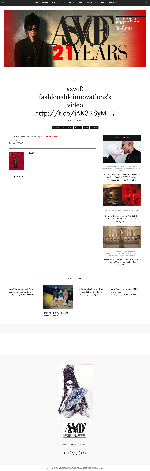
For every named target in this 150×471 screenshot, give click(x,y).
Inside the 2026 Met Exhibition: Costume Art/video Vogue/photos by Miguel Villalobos (121, 261)
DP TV (71, 3)
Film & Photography (129, 253)
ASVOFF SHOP (91, 3)
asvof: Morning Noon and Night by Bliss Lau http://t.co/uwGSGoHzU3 (125, 291)
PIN (86, 127)
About (102, 3)
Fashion (45, 3)
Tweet (75, 80)
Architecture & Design (125, 251)
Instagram (119, 169)
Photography (129, 169)
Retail (138, 169)
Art (53, 3)
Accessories (112, 167)
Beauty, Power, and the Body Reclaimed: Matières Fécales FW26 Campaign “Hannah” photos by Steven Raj (122, 177)
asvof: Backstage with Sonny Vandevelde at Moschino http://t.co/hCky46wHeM (21, 291)
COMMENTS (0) (58, 127)
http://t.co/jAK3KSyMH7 (48, 136)
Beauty (121, 167)
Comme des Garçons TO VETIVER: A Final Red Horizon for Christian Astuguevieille (122, 218)
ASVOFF (80, 3)
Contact (112, 3)
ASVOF (80, 120)
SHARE (69, 127)
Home (36, 3)
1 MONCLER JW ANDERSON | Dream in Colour (56, 314)
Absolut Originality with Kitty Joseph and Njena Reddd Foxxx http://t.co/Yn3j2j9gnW (91, 291)
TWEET (78, 127)
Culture (62, 3)
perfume (117, 210)
